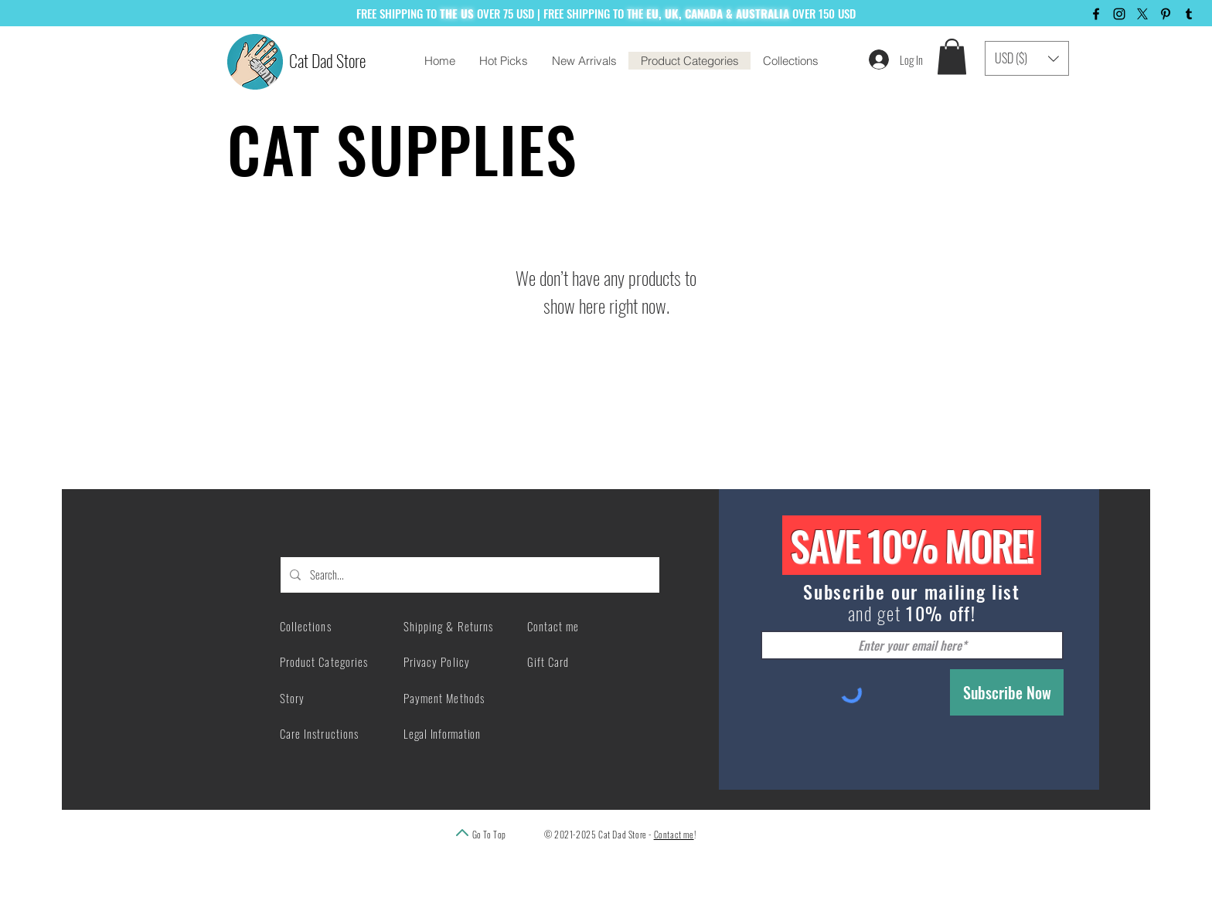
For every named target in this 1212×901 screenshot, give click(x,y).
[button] (952, 57)
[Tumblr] (1189, 14)
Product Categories (324, 661)
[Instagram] (1119, 14)
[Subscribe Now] (1007, 692)
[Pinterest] (1165, 14)
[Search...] (468, 575)
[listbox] (1027, 58)
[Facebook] (1096, 14)
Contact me (674, 834)
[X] (1142, 14)
